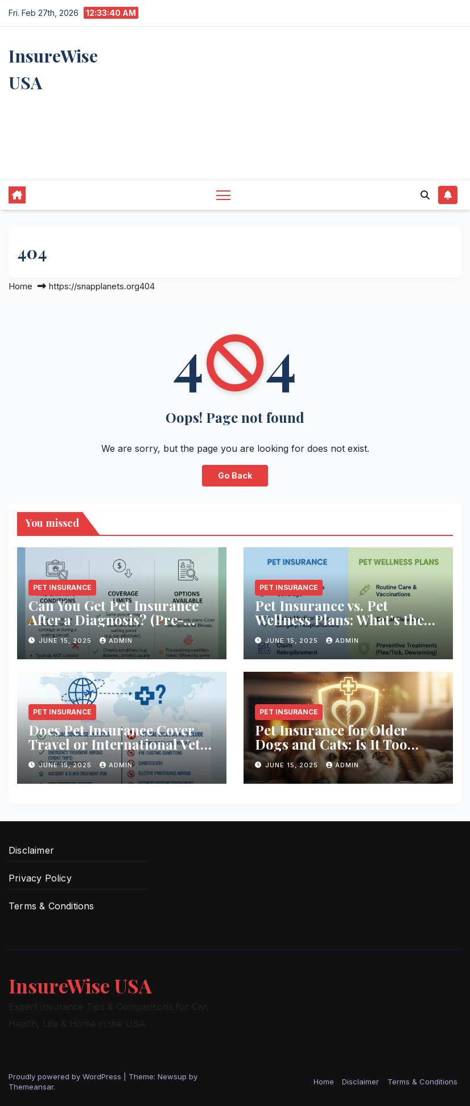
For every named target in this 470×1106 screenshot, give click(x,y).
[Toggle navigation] (223, 194)
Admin (116, 641)
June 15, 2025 (66, 641)
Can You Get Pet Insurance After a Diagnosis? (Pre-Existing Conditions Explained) (113, 626)
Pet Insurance (62, 587)
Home (20, 286)
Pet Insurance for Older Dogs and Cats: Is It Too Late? (331, 744)
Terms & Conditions (51, 906)
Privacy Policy (40, 878)
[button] (425, 195)
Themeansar (31, 1086)
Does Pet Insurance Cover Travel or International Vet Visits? (114, 744)
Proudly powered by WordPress (66, 1076)
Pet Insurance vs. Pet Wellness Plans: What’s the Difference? (339, 619)
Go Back (235, 475)
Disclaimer (31, 850)
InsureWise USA (80, 985)
